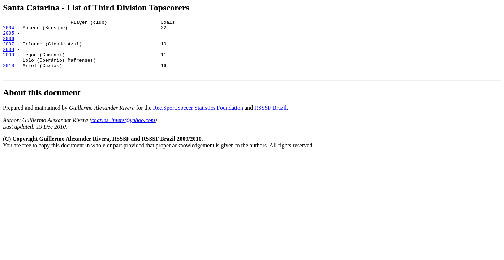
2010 (8, 75)
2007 (8, 49)
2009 (8, 62)
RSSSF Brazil (270, 119)
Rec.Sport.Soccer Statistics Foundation (198, 119)
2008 (8, 55)
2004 (8, 29)
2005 (8, 36)
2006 (8, 42)
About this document (42, 103)
